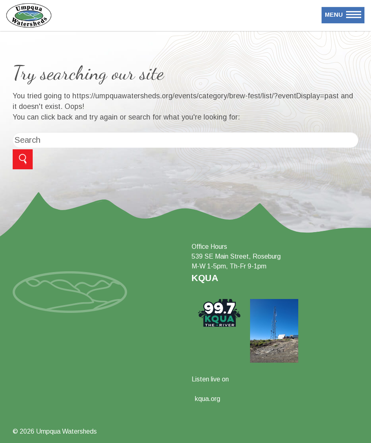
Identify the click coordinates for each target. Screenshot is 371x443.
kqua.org (207, 398)
